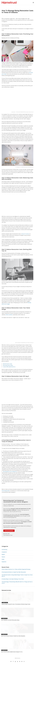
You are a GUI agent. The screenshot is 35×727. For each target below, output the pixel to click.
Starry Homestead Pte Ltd (29, 188)
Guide (3, 623)
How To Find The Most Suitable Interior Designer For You (11, 716)
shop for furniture (25, 266)
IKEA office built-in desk (8, 419)
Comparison (4, 616)
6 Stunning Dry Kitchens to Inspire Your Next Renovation (14, 636)
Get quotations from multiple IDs (10, 535)
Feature (3, 621)
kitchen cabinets (9, 357)
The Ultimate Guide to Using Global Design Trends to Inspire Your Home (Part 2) (17, 639)
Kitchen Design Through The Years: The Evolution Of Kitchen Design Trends (16, 668)
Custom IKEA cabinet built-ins (9, 420)
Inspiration (4, 626)
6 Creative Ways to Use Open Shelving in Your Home (13, 643)
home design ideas (6, 555)
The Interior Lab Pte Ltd (29, 396)
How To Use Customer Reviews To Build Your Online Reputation (13, 700)
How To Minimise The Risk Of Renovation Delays (10, 684)
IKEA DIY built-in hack (7, 417)
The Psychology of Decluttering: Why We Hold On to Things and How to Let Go (17, 646)
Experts (3, 618)
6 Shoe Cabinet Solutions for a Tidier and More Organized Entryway (16, 633)
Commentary (4, 613)
